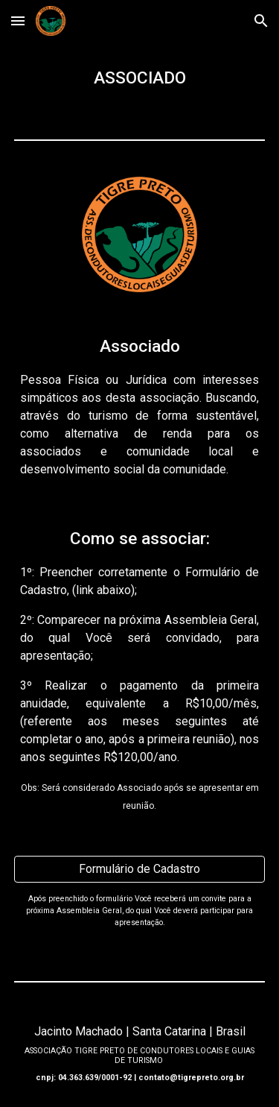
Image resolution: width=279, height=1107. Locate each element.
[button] (18, 20)
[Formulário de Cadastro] (140, 869)
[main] (140, 78)
